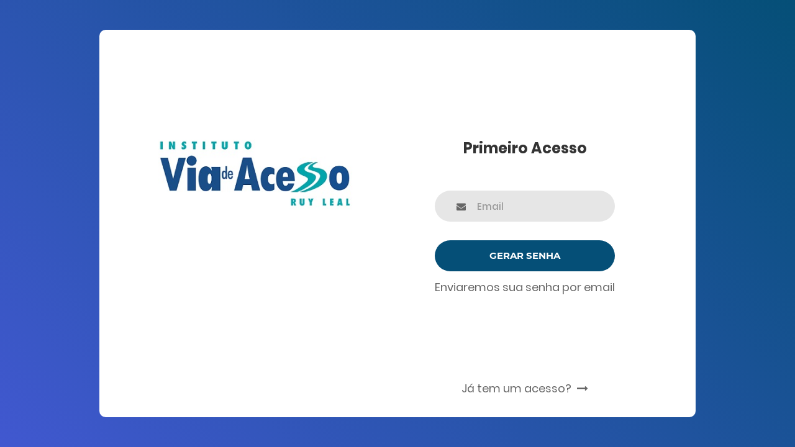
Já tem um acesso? (524, 388)
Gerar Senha (524, 255)
